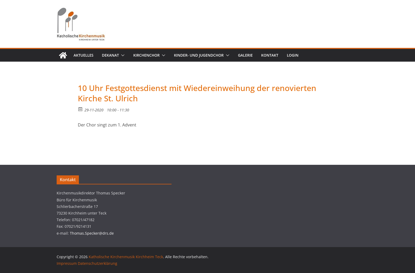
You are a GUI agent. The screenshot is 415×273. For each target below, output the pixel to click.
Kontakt (269, 55)
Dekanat (110, 55)
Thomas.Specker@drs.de (92, 233)
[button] (122, 55)
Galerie (245, 55)
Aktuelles (83, 55)
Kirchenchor (146, 55)
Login (293, 55)
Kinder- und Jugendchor (199, 55)
